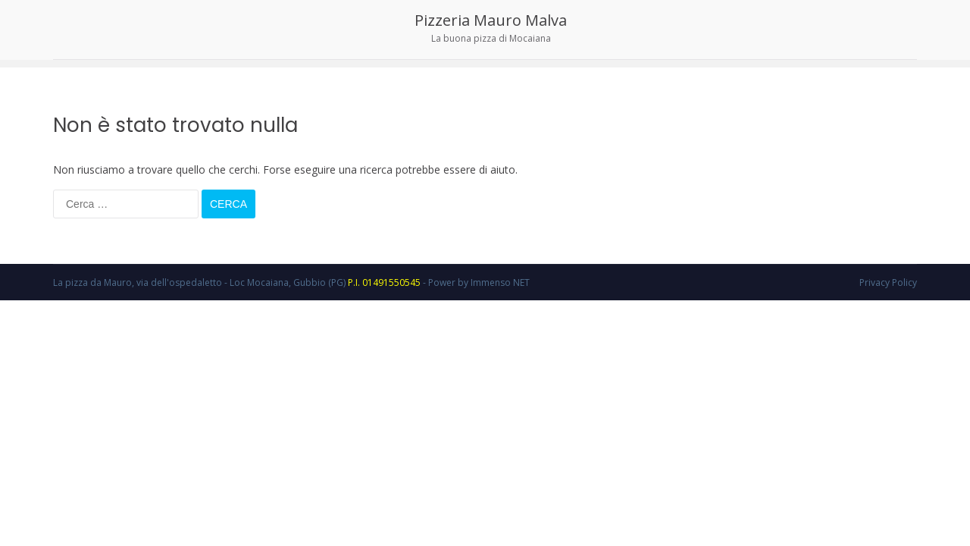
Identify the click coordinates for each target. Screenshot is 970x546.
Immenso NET (500, 282)
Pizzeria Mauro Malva (491, 20)
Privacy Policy (888, 282)
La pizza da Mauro (92, 282)
